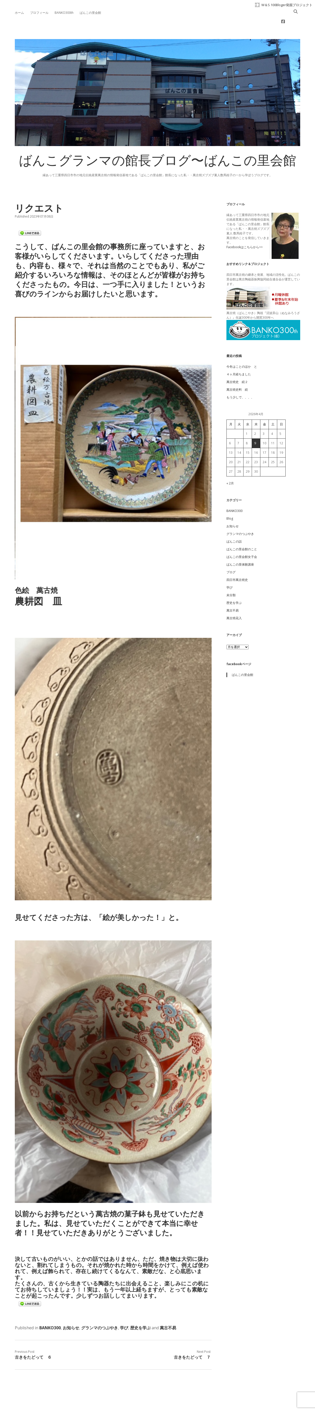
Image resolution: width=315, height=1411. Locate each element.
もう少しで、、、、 (240, 381)
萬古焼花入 (234, 602)
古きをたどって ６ (33, 1341)
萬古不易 (168, 1311)
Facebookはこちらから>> (244, 231)
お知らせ (71, 1311)
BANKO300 (50, 1311)
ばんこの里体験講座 (240, 548)
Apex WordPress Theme (142, 1399)
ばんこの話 (234, 525)
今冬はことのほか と (241, 350)
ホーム (19, 12)
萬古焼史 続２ (237, 365)
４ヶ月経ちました (238, 358)
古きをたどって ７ (192, 1341)
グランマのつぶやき (99, 1311)
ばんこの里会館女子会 (241, 540)
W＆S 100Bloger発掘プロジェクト (286, 5)
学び (124, 1311)
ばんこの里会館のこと (241, 533)
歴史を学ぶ (140, 1311)
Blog (229, 502)
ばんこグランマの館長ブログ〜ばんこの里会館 (157, 145)
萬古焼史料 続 (237, 373)
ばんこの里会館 (90, 12)
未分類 (231, 579)
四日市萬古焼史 (237, 563)
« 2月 (230, 467)
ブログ (231, 556)
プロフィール (39, 12)
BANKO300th (64, 12)
